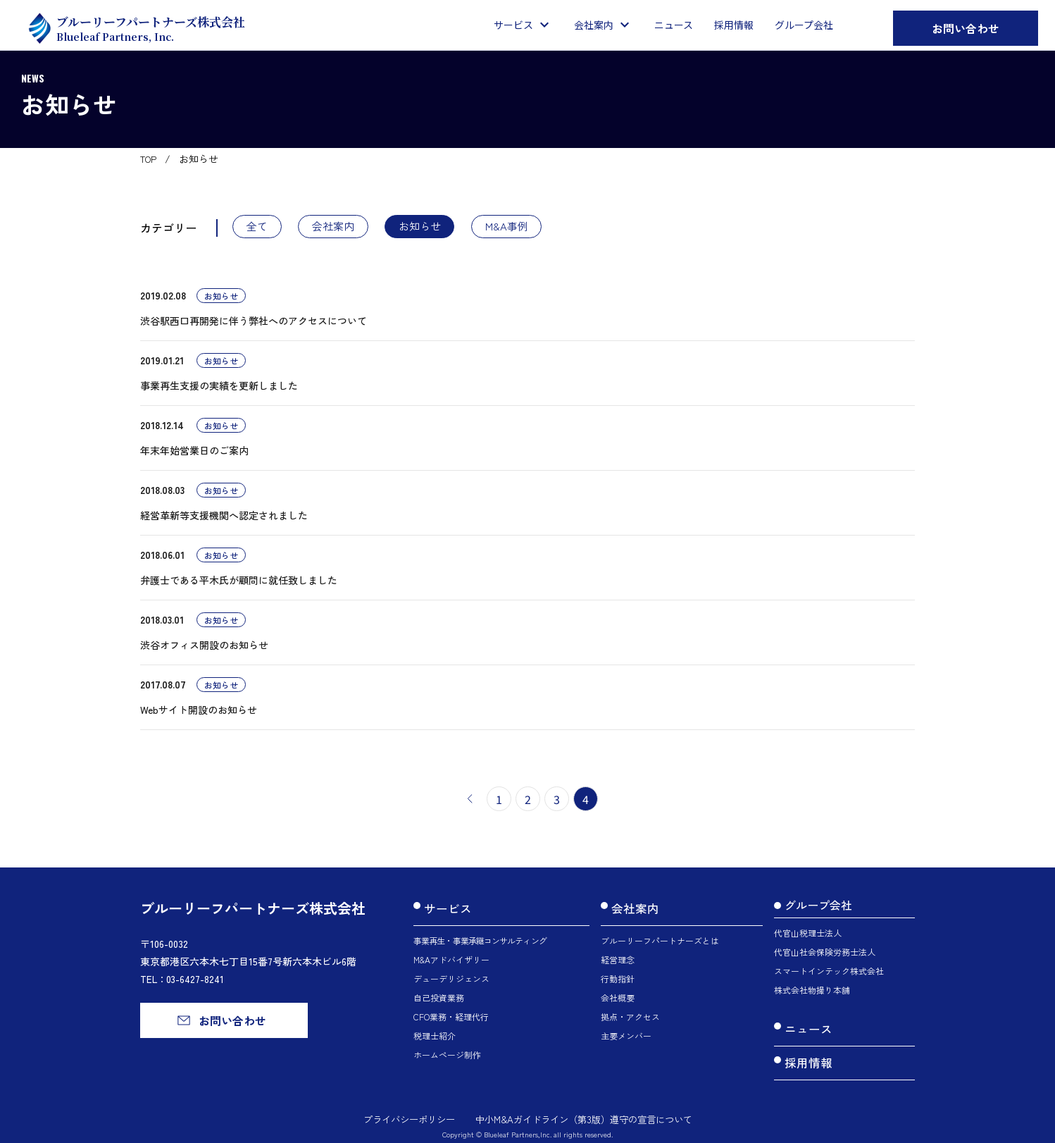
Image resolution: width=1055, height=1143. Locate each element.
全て (262, 227)
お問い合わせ (965, 28)
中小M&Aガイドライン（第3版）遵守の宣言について (587, 1106)
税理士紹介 (434, 1031)
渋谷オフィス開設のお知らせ (204, 648)
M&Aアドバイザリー (451, 954)
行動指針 (618, 974)
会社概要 (618, 993)
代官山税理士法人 (808, 935)
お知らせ (446, 227)
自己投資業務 (438, 993)
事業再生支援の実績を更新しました (219, 388)
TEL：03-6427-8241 (183, 982)
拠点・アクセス (630, 1012)
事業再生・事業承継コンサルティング (480, 935)
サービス (446, 907)
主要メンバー (626, 1031)
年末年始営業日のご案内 (194, 453)
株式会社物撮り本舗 (812, 993)
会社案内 (348, 227)
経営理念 (618, 954)
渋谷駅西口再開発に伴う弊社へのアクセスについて (253, 323)
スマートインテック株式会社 (829, 974)
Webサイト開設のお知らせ (198, 712)
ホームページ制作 (447, 1050)
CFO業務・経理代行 (451, 1012)
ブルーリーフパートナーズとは (660, 935)
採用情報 (807, 1054)
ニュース (807, 1028)
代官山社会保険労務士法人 (824, 954)
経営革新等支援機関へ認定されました (224, 518)
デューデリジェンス (451, 974)
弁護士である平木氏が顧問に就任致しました (238, 583)
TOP (150, 159)
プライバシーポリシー (400, 1106)
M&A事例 (545, 227)
